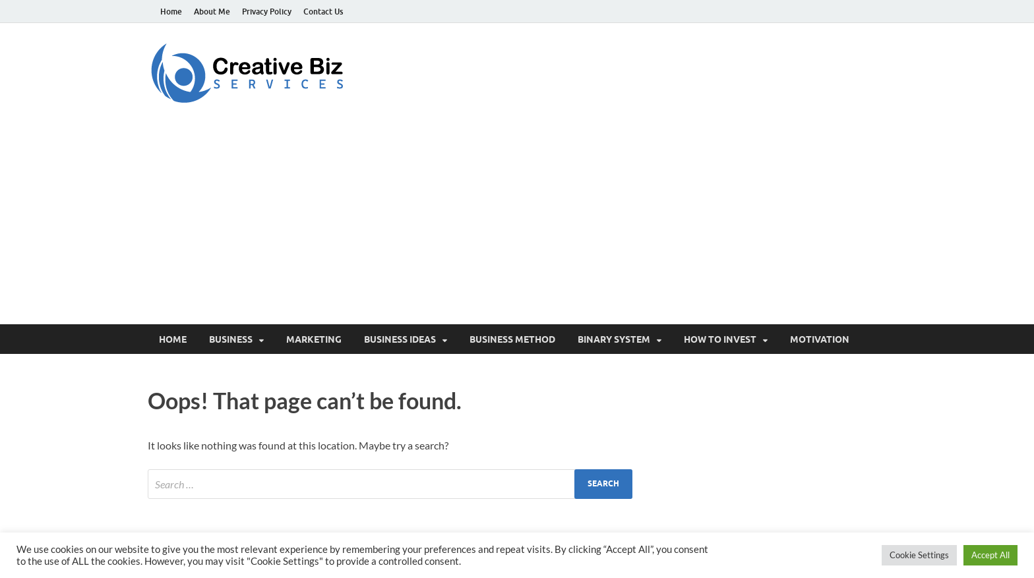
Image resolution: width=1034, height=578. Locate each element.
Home (171, 11)
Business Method (512, 339)
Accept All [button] (990, 555)
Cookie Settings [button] (919, 555)
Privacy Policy (266, 11)
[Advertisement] (517, 225)
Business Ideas (400, 339)
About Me (212, 11)
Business (231, 339)
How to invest (720, 339)
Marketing (314, 339)
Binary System (614, 339)
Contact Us (323, 11)
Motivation (819, 339)
